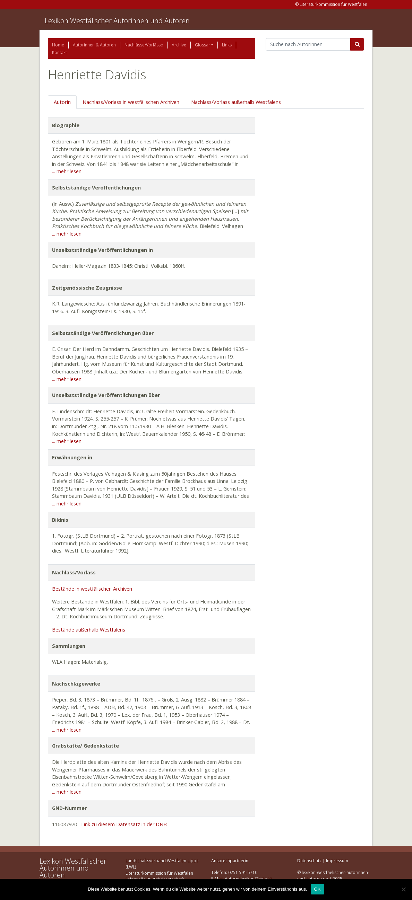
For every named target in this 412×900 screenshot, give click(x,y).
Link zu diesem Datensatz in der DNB (124, 824)
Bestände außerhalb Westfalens (88, 629)
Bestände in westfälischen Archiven (92, 588)
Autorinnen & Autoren (94, 45)
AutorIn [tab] (62, 102)
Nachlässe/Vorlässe (144, 45)
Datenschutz (309, 861)
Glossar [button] (202, 45)
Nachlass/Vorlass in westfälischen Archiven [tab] (131, 102)
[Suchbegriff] (308, 44)
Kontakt (59, 52)
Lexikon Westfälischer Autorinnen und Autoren (117, 20)
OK (317, 889)
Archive (179, 45)
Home (58, 45)
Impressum (337, 861)
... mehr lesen (66, 171)
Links (227, 45)
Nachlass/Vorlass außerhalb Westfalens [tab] (236, 102)
